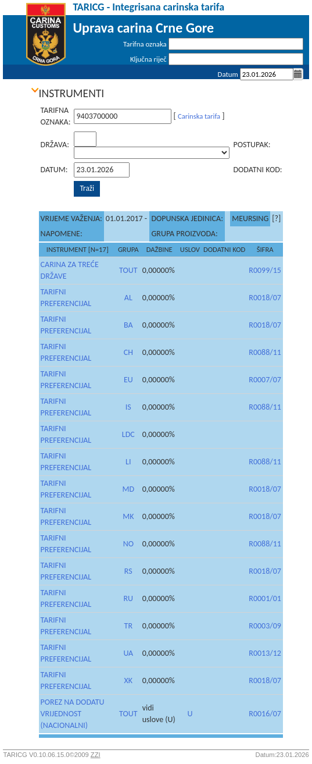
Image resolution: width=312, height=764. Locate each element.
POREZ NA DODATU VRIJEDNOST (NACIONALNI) (73, 713)
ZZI (96, 754)
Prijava (293, 89)
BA (128, 325)
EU (128, 380)
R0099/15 (265, 270)
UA (128, 653)
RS (128, 571)
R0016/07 (265, 714)
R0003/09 (265, 626)
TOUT (128, 270)
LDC (128, 434)
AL (128, 298)
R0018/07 (265, 298)
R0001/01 (265, 598)
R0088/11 (265, 352)
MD (128, 489)
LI (128, 462)
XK (128, 680)
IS (128, 407)
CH (128, 352)
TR (128, 626)
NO (128, 544)
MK (128, 516)
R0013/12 (265, 653)
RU (128, 598)
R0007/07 (265, 380)
